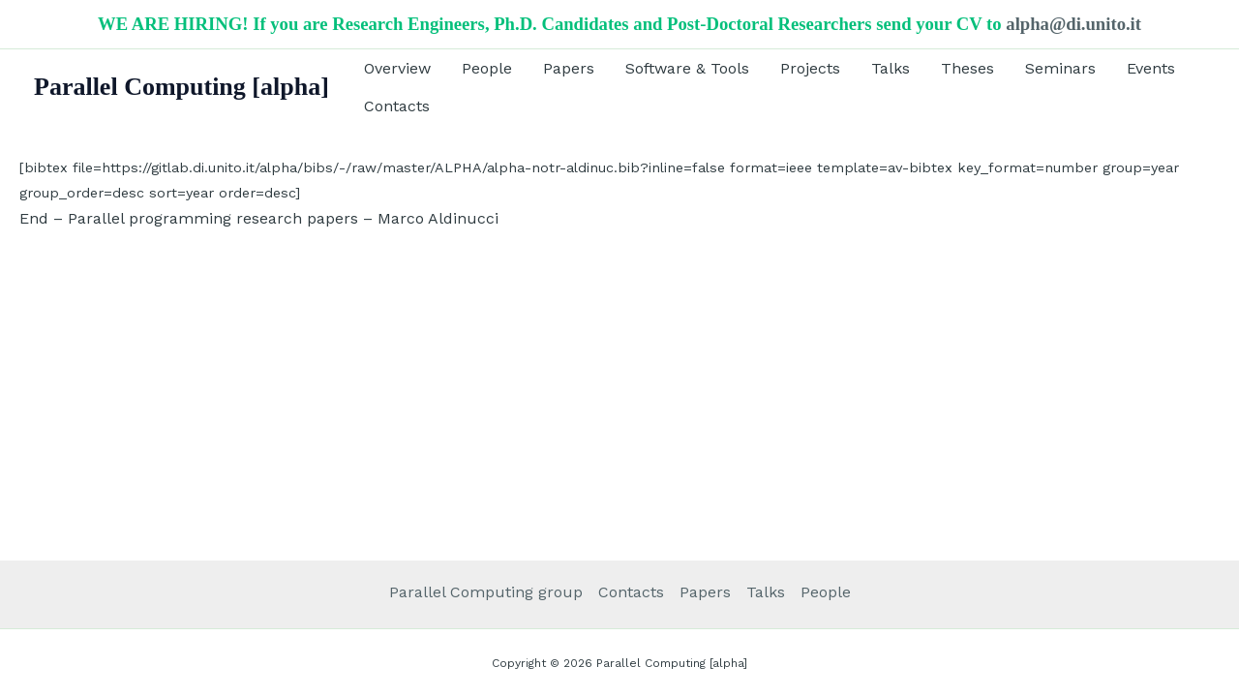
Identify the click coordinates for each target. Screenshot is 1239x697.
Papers (568, 68)
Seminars (1060, 68)
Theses (967, 68)
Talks (890, 68)
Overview (397, 68)
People (487, 68)
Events (1151, 68)
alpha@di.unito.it (1073, 24)
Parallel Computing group (486, 592)
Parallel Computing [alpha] (181, 87)
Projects (810, 68)
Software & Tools (687, 68)
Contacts (397, 106)
